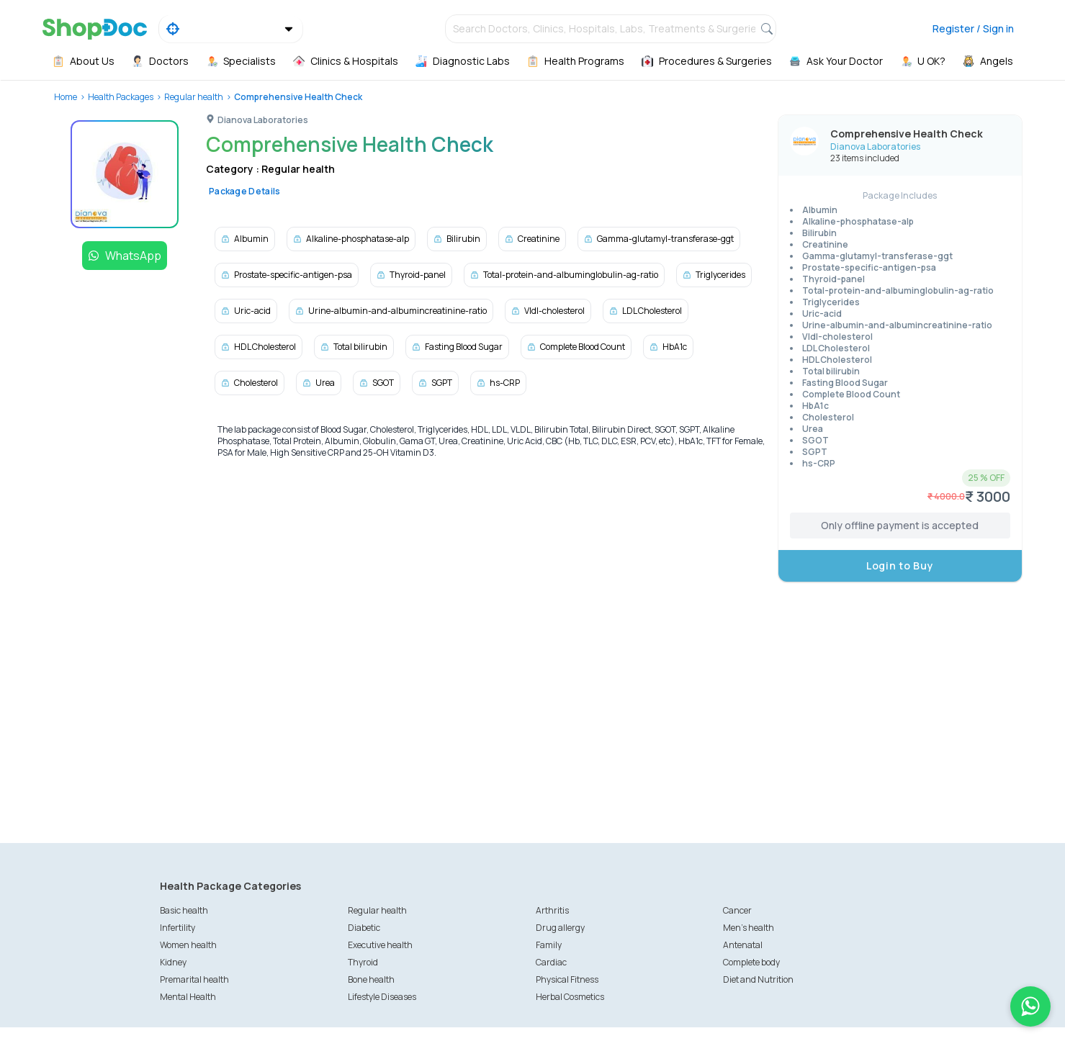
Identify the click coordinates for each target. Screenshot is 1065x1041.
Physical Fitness (567, 979)
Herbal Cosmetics (570, 997)
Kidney (173, 962)
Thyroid (363, 962)
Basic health (184, 910)
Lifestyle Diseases (382, 997)
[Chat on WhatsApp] (1030, 1006)
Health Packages (120, 97)
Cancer (737, 910)
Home (65, 97)
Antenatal (743, 945)
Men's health (748, 927)
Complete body (751, 962)
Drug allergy (560, 927)
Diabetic (364, 927)
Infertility (177, 927)
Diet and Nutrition (758, 979)
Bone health (371, 979)
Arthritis (552, 910)
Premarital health (194, 979)
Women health (188, 945)
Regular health (193, 97)
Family (549, 945)
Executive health (380, 945)
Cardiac (551, 962)
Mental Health (188, 997)
